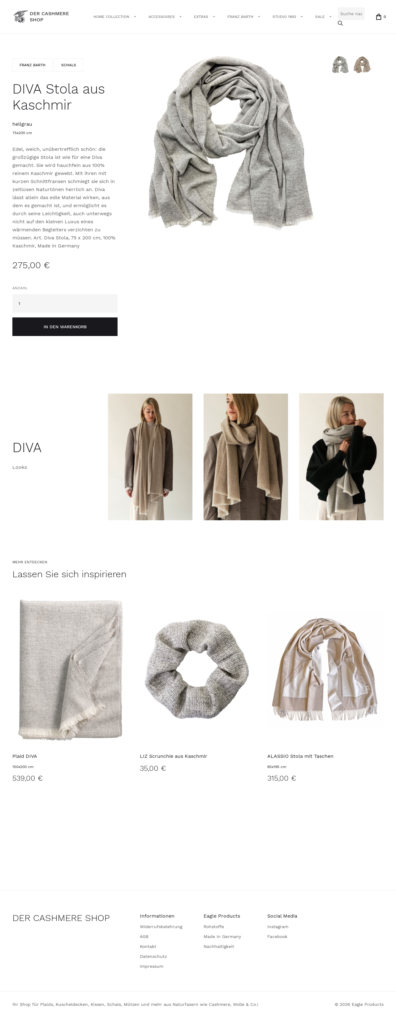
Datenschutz (153, 956)
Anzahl (20, 288)
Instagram (277, 926)
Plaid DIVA (24, 756)
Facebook (277, 936)
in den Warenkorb (65, 326)
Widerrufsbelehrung (161, 926)
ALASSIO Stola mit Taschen (300, 756)
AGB (144, 936)
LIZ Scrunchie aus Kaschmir (173, 756)
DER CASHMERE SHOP (61, 917)
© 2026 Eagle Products (359, 1004)
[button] (114, 17)
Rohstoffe (214, 926)
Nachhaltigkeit (219, 946)
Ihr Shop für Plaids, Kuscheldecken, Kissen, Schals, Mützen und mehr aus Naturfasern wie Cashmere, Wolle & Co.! (135, 1004)
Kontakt (148, 946)
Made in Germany (222, 936)
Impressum (151, 966)
